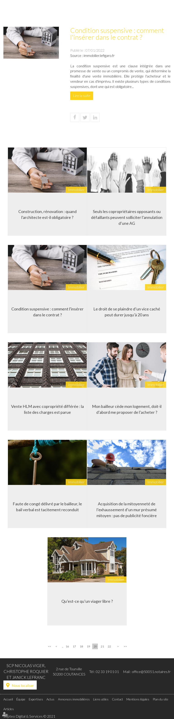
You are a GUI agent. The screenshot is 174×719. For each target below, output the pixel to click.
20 (95, 646)
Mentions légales (137, 699)
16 (67, 646)
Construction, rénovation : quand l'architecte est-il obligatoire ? (47, 214)
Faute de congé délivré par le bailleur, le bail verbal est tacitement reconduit (47, 506)
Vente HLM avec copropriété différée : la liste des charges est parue (47, 409)
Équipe (64, 13)
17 (74, 646)
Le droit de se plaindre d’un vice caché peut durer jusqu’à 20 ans (126, 311)
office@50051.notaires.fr (151, 671)
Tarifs (135, 13)
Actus (90, 13)
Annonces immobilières (113, 13)
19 (88, 646)
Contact (164, 13)
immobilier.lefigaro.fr (99, 55)
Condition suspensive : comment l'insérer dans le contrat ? (47, 311)
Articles (8, 709)
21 (102, 646)
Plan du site (160, 699)
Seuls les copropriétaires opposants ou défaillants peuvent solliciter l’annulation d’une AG (126, 217)
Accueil (52, 13)
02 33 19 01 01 (107, 671)
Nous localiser (23, 685)
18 (81, 646)
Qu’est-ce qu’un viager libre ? (87, 601)
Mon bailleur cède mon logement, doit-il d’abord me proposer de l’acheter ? (127, 409)
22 (109, 646)
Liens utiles (149, 13)
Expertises (77, 13)
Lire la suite (81, 95)
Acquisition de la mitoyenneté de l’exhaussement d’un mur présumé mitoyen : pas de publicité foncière (127, 509)
